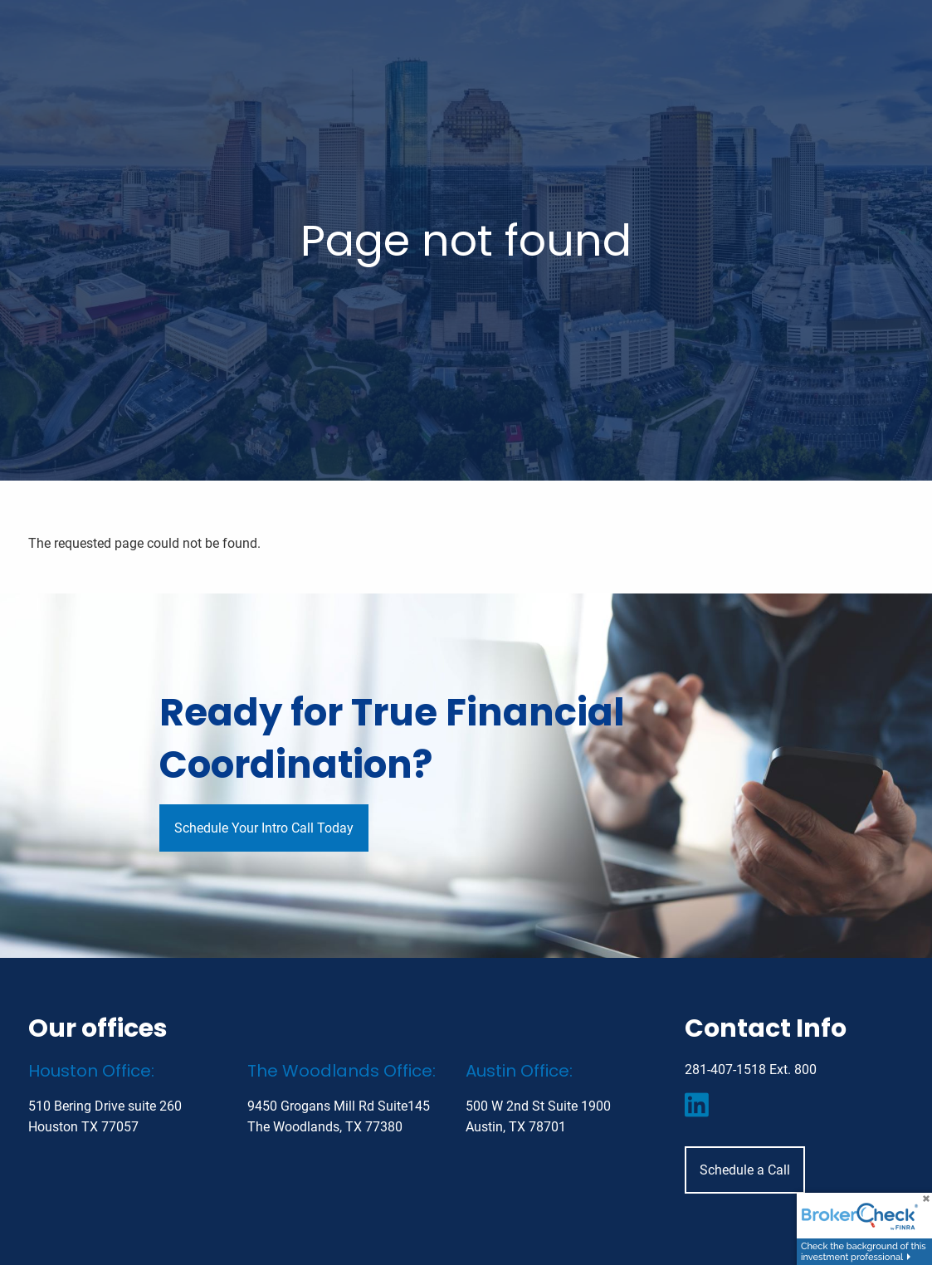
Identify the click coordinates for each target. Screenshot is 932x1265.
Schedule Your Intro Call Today (264, 828)
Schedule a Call (745, 1170)
